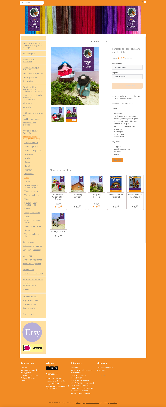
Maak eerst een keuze (127, 86)
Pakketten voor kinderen (29, 123)
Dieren (27, 162)
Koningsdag (28, 81)
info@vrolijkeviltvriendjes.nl (84, 383)
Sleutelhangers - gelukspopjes (31, 204)
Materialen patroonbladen (29, 284)
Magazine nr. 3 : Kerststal (116, 196)
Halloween (29, 173)
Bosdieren (28, 154)
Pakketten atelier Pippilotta (30, 132)
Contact (24, 380)
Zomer (27, 216)
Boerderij (28, 170)
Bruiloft (27, 158)
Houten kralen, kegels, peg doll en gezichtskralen (32, 97)
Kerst (26, 177)
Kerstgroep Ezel (58, 231)
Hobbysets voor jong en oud (33, 114)
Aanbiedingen (29, 53)
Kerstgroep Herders (97, 196)
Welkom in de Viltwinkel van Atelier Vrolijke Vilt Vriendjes (33, 45)
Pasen (27, 181)
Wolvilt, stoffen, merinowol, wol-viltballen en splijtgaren (33, 89)
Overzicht (117, 160)
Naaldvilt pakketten (31, 119)
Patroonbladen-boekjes (33, 279)
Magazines (27, 256)
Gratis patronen (29, 304)
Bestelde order (29, 314)
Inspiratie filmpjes (30, 300)
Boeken (26, 289)
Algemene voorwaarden (30, 370)
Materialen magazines (32, 260)
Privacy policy (26, 373)
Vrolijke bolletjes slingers (31, 235)
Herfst (27, 166)
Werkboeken (28, 269)
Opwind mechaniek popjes (32, 221)
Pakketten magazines (32, 263)
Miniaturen (27, 103)
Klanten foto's (29, 308)
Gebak (27, 230)
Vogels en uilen (31, 191)
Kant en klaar (28, 242)
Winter (27, 199)
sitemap (78, 403)
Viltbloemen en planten (33, 73)
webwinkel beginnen (92, 403)
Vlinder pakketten (30, 77)
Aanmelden (103, 375)
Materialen (27, 107)
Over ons (24, 367)
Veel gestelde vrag (27, 378)
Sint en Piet (29, 208)
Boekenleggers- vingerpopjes (31, 186)
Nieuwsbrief (52, 374)
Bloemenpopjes (31, 146)
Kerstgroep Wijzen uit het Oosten (58, 197)
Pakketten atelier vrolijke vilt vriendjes (31, 137)
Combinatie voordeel (32, 250)
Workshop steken (30, 296)
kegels (115, 72)
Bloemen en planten (33, 150)
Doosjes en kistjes (32, 212)
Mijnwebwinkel (112, 403)
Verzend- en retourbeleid (30, 375)
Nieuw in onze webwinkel (29, 60)
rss (84, 403)
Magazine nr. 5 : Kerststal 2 (135, 196)
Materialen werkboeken (33, 273)
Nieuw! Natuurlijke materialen (31, 68)
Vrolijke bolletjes (31, 195)
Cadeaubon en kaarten (32, 246)
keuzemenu (117, 63)
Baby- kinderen (31, 142)
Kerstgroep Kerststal (77, 196)
